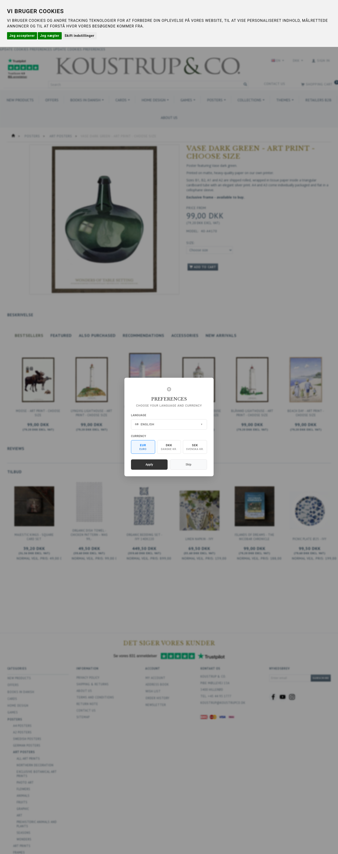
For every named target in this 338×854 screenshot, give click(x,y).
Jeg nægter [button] (49, 36)
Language (138, 415)
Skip (188, 464)
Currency (138, 436)
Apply (149, 464)
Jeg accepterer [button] (22, 36)
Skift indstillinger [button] (79, 36)
